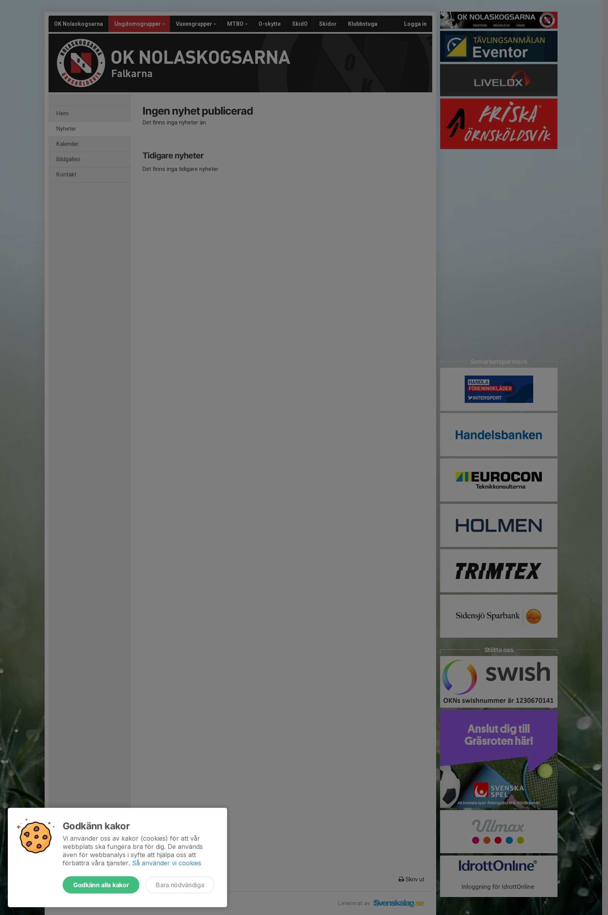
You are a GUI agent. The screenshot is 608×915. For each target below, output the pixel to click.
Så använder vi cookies (166, 863)
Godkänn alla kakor (101, 885)
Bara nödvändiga (180, 885)
